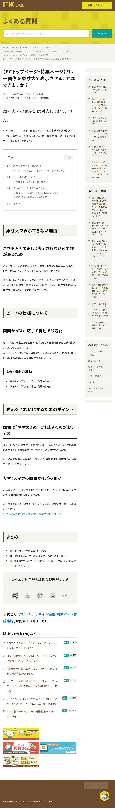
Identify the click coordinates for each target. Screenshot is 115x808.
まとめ (16, 203)
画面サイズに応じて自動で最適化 (32, 181)
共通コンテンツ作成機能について (99, 120)
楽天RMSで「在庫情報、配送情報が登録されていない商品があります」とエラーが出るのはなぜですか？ (99, 206)
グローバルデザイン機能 (20, 98)
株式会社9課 (46, 801)
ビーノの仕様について (24, 177)
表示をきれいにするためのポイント (30, 188)
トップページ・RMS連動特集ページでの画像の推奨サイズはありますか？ (100, 105)
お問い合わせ (95, 5)
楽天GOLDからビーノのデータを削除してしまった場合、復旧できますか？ (100, 271)
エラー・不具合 (94, 376)
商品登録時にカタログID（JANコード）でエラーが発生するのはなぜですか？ (100, 228)
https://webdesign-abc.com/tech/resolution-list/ (33, 514)
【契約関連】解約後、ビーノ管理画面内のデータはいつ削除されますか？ (100, 290)
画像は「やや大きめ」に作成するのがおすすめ (37, 193)
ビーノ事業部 (37, 94)
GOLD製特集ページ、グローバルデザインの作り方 (100, 135)
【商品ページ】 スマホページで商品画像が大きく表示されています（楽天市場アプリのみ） (100, 170)
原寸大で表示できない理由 (27, 165)
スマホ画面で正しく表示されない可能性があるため (40, 170)
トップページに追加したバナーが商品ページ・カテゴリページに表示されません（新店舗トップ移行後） (32, 686)
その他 (91, 382)
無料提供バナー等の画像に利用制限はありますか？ (99, 327)
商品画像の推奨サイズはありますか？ (99, 89)
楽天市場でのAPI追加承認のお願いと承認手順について (99, 151)
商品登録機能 (94, 360)
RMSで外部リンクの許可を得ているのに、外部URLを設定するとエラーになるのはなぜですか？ (99, 250)
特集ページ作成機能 (40, 98)
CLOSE (68, 157)
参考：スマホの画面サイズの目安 (31, 197)
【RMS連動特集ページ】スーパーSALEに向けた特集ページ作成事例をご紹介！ (100, 309)
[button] (106, 797)
